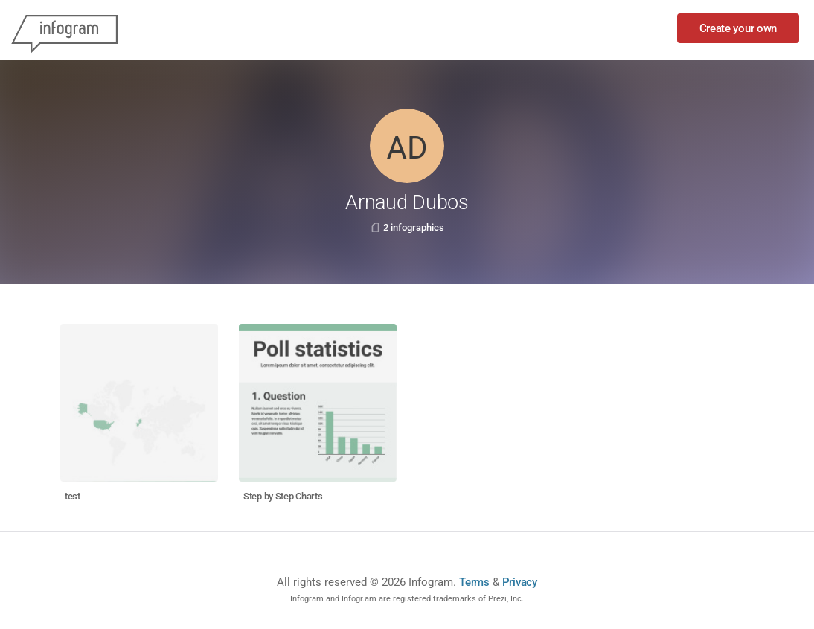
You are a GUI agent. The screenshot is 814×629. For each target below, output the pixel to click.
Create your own (738, 28)
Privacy (519, 582)
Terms (474, 582)
